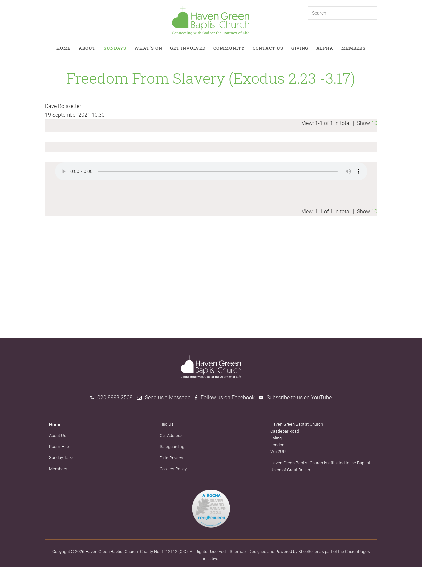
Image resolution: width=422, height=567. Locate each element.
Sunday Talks (61, 457)
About (87, 48)
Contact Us (268, 48)
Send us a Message (167, 397)
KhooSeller (308, 551)
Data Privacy (171, 457)
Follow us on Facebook (228, 397)
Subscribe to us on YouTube (299, 397)
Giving (299, 48)
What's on (148, 48)
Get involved (188, 48)
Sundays (115, 48)
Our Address (171, 435)
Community (229, 48)
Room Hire (59, 446)
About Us (57, 435)
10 (374, 123)
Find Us (167, 424)
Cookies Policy (173, 468)
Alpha (324, 48)
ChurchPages (357, 551)
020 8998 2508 (115, 397)
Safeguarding (172, 446)
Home (63, 48)
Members (353, 48)
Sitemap (238, 551)
